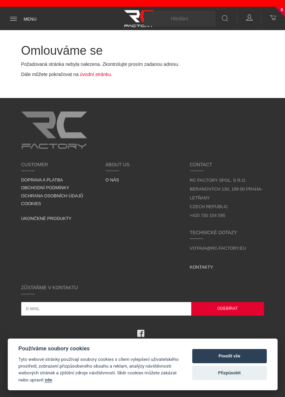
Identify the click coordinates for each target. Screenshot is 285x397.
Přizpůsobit (229, 372)
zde (48, 379)
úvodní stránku (95, 74)
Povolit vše (229, 355)
